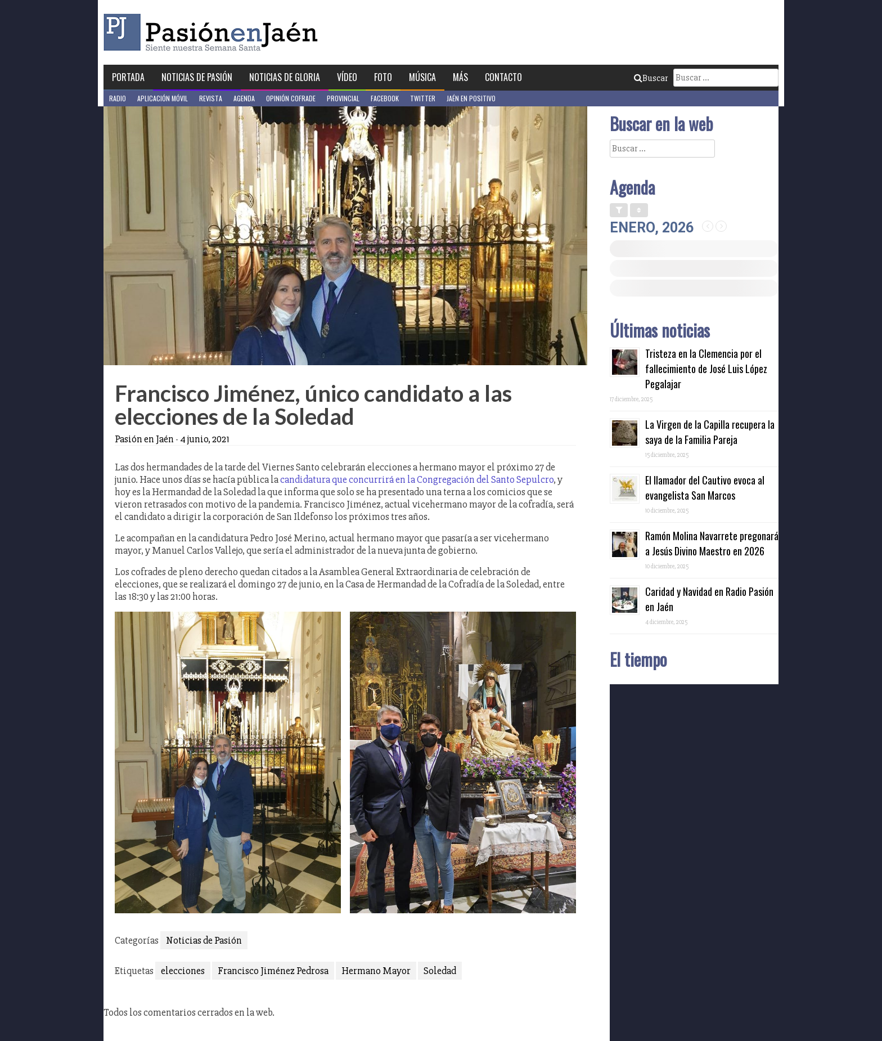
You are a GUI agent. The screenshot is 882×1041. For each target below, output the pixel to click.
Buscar (651, 78)
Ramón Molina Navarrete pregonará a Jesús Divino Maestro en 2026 (711, 543)
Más (460, 77)
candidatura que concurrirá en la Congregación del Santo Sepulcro (417, 479)
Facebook (385, 98)
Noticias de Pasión (196, 77)
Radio (117, 98)
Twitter (422, 98)
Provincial (343, 98)
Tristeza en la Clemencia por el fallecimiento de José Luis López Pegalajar (706, 368)
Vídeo (347, 77)
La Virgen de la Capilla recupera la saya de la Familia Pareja (710, 432)
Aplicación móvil (162, 98)
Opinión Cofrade (291, 98)
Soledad (440, 970)
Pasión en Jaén (214, 32)
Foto (383, 77)
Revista (210, 98)
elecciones (183, 970)
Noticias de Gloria (284, 77)
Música (422, 77)
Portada (128, 77)
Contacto (503, 77)
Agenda (244, 98)
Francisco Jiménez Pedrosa (273, 970)
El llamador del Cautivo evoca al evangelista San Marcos (704, 487)
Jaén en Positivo (471, 98)
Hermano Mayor (376, 970)
